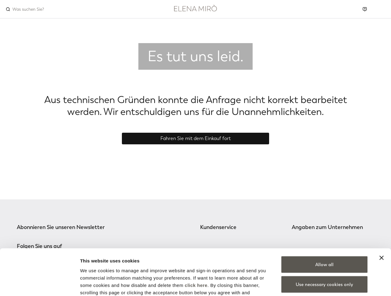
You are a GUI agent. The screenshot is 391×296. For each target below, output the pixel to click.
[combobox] (39, 9)
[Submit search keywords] (8, 9)
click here (196, 244)
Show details (320, 284)
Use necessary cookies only (324, 244)
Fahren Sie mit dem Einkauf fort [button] (195, 138)
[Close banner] (381, 217)
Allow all (324, 224)
